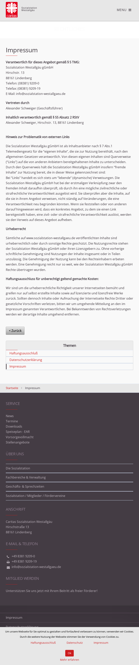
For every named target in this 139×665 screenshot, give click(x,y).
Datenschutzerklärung (25, 360)
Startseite (12, 388)
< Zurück (15, 331)
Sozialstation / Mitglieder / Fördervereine (35, 496)
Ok (69, 653)
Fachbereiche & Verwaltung (26, 477)
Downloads (14, 426)
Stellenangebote (18, 442)
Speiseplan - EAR (18, 432)
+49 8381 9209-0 (23, 556)
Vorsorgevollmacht (20, 437)
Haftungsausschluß (23, 353)
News (10, 416)
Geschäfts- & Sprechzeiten (25, 486)
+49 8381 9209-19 (24, 561)
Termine (12, 421)
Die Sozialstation (18, 468)
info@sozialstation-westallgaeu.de (36, 567)
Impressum (17, 366)
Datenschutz (75, 642)
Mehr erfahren (69, 660)
